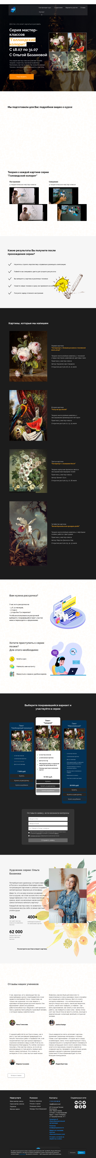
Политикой (22, 1154)
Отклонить (73, 1152)
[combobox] (30, 828)
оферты (56, 833)
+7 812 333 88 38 (54, 1101)
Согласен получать (35, 835)
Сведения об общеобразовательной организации (57, 1121)
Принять (81, 1152)
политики (38, 833)
